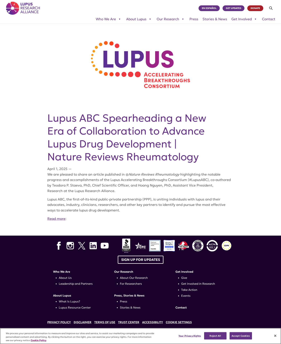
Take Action (189, 290)
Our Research (123, 271)
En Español (209, 8)
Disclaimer (82, 322)
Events (185, 295)
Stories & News (215, 19)
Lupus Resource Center (75, 307)
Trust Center (128, 322)
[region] (140, 336)
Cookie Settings (179, 322)
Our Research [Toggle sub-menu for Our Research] (168, 19)
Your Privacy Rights (189, 335)
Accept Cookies (241, 335)
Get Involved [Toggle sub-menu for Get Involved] (241, 19)
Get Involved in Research (198, 283)
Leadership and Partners (76, 283)
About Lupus (62, 295)
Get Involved (184, 271)
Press (193, 19)
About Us (65, 278)
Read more (56, 218)
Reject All (215, 335)
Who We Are (61, 271)
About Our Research (134, 278)
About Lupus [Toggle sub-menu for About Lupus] (136, 19)
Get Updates (233, 8)
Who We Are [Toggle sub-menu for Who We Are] (106, 19)
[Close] (275, 336)
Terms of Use (104, 322)
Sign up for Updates (140, 259)
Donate (255, 8)
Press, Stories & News (129, 295)
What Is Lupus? (69, 301)
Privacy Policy (59, 322)
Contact (268, 19)
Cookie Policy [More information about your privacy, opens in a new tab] (38, 340)
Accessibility (152, 322)
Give (184, 278)
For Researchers (131, 283)
